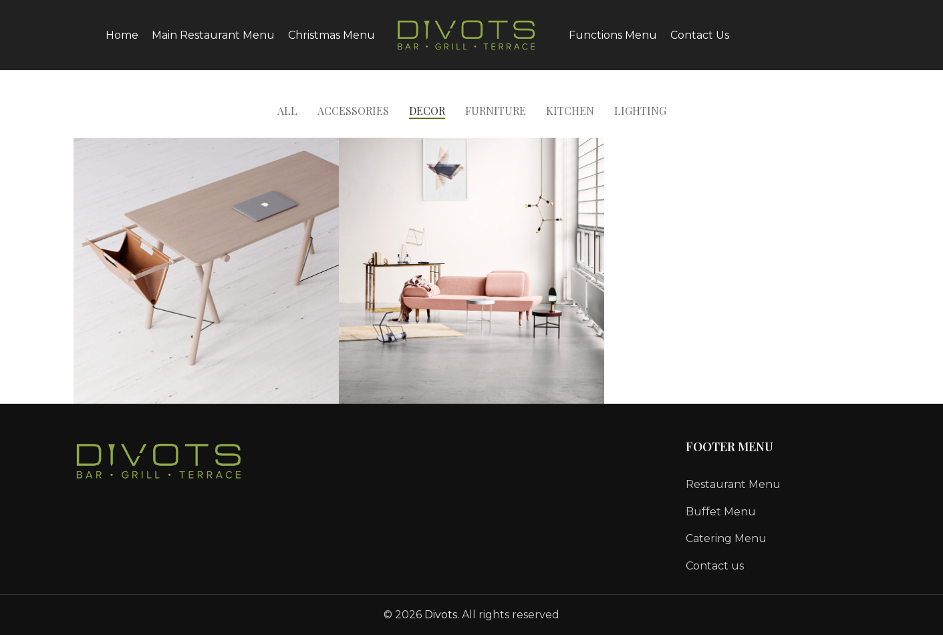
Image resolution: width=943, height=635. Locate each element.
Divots (440, 614)
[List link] (778, 484)
